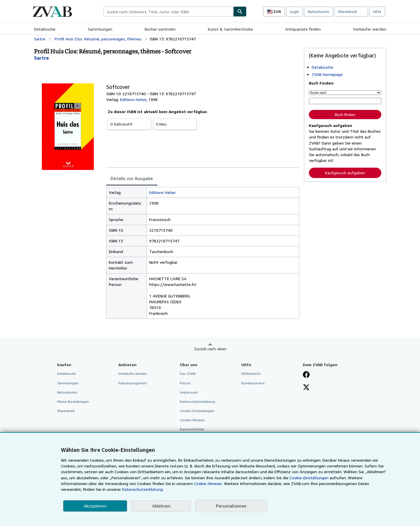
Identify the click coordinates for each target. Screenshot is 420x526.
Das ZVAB (188, 373)
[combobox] (168, 11)
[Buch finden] (240, 11)
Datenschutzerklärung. (143, 489)
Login (294, 11)
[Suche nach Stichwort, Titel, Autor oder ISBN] (345, 101)
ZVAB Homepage (327, 74)
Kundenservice (253, 383)
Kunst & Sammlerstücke (230, 29)
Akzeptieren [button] (95, 505)
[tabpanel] (202, 253)
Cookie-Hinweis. (208, 483)
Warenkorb (66, 411)
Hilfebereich (251, 373)
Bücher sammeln (160, 29)
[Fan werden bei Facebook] (306, 375)
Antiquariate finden (303, 29)
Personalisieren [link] (231, 505)
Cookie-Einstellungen (309, 477)
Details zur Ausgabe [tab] (132, 178)
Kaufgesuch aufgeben (345, 172)
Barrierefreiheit (192, 429)
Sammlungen (100, 29)
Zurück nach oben (210, 348)
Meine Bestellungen (73, 401)
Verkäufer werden (369, 29)
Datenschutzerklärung (197, 401)
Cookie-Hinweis (192, 420)
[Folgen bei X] (306, 387)
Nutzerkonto (318, 11)
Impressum (189, 392)
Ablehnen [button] (161, 505)
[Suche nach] (345, 92)
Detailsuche (44, 29)
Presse (185, 383)
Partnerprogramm (132, 383)
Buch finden (345, 114)
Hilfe (377, 11)
